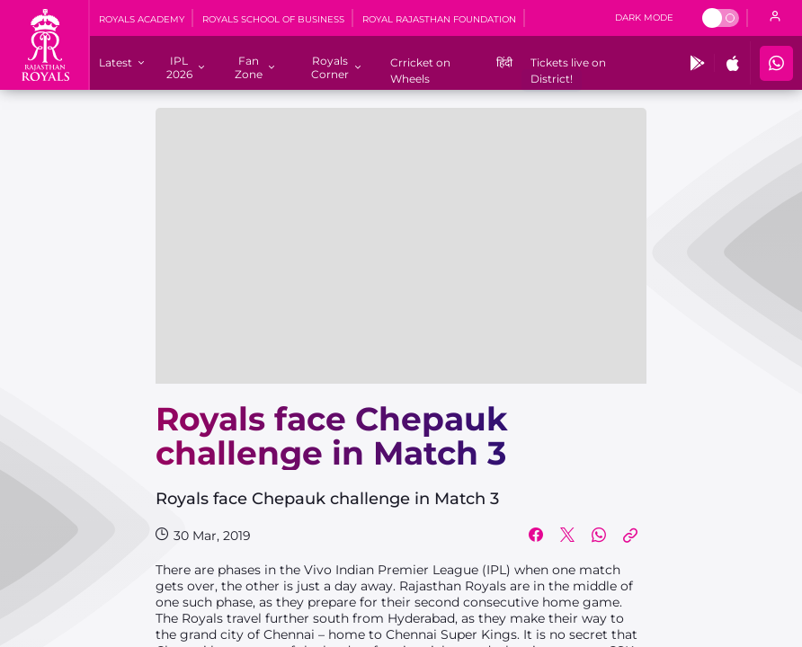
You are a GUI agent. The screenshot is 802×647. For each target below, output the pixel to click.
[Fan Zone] (249, 67)
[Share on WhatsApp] (598, 535)
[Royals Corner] (330, 67)
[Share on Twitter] (567, 535)
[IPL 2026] (179, 67)
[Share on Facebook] (535, 535)
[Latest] (115, 62)
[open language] (775, 18)
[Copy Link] (630, 535)
